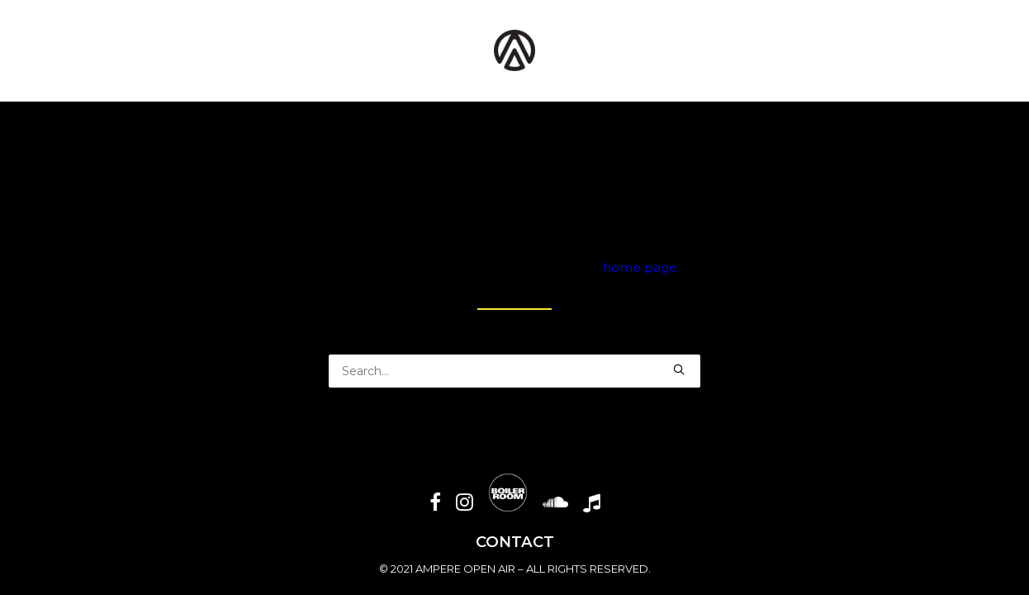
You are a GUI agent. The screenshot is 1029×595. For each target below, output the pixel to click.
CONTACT (515, 541)
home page (640, 267)
